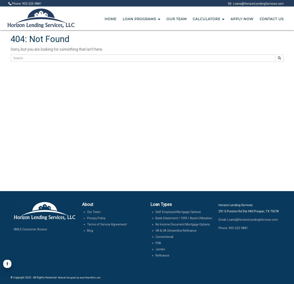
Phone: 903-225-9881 (25, 3)
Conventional (164, 237)
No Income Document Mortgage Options (182, 224)
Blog (90, 230)
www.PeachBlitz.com (90, 277)
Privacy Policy (96, 218)
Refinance (162, 255)
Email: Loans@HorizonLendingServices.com (248, 219)
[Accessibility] (7, 264)
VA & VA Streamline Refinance (176, 230)
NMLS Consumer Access (30, 229)
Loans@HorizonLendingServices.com (256, 3)
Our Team (94, 212)
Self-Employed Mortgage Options (178, 212)
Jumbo (160, 249)
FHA (158, 243)
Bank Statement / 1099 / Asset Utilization (183, 218)
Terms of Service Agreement (107, 224)
